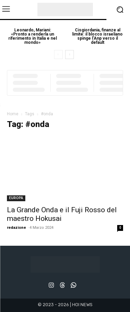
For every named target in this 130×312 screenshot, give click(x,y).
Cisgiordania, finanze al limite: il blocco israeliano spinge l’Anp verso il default (97, 36)
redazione (16, 227)
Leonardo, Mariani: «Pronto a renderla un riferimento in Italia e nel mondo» (32, 36)
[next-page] (69, 54)
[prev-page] (58, 54)
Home (12, 113)
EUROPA (16, 198)
